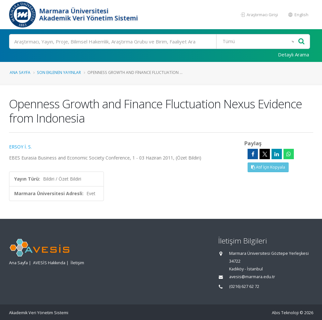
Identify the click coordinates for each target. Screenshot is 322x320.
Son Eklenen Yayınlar (59, 72)
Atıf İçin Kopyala (268, 167)
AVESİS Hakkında (49, 263)
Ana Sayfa (20, 72)
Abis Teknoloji (285, 312)
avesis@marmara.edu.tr (252, 276)
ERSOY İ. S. (20, 147)
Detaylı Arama (293, 54)
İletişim (77, 263)
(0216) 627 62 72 (244, 286)
